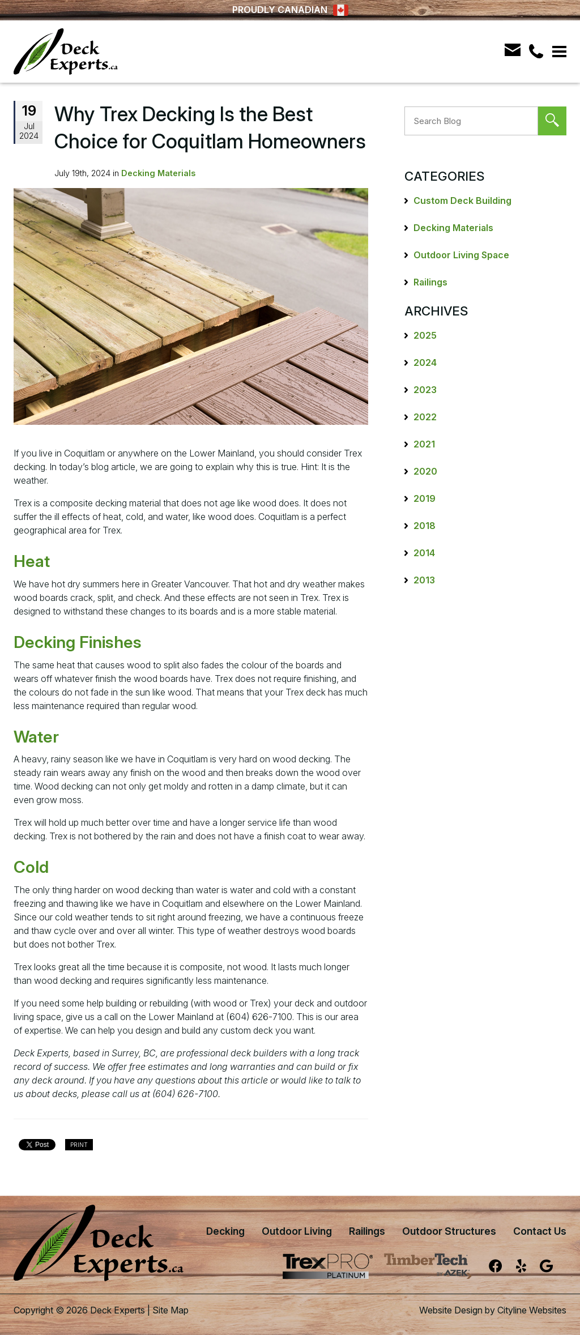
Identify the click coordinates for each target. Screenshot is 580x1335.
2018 (424, 525)
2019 (424, 498)
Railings (430, 282)
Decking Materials (158, 173)
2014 (424, 552)
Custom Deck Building (462, 200)
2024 (425, 362)
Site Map (170, 1310)
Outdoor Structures (449, 1231)
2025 (425, 335)
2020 (425, 471)
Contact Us (539, 1231)
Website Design (451, 1310)
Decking (225, 1231)
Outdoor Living (297, 1231)
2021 (424, 444)
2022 (425, 417)
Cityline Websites (531, 1310)
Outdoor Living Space (461, 255)
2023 (425, 389)
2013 (424, 580)
